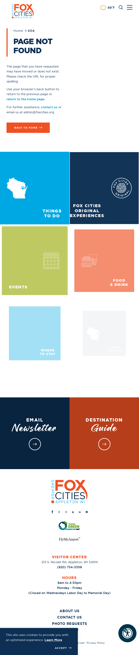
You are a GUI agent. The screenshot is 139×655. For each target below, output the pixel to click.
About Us (70, 611)
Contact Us (69, 617)
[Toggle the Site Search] (121, 7)
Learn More (53, 640)
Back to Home (28, 127)
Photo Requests (69, 623)
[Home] (69, 491)
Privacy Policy (96, 642)
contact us (49, 107)
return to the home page (25, 99)
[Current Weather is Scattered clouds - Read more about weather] (107, 8)
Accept (63, 648)
